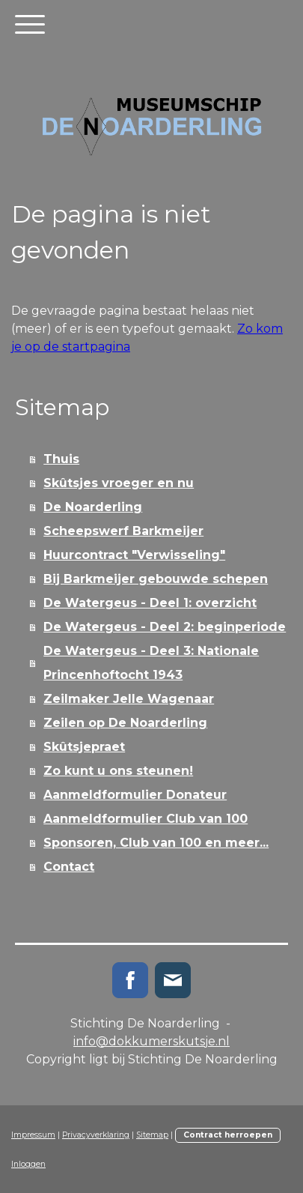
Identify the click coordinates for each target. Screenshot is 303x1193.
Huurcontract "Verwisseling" (134, 555)
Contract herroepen (227, 1135)
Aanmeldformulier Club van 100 (145, 819)
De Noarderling (92, 507)
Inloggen (28, 1164)
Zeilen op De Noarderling (125, 723)
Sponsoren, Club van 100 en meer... (156, 843)
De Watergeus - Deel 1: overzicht (150, 603)
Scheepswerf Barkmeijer (123, 531)
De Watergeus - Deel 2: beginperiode (164, 627)
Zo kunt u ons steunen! (118, 771)
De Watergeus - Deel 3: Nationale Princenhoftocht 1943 (151, 663)
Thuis (61, 459)
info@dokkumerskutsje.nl (151, 1041)
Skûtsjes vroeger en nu (118, 483)
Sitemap (152, 1135)
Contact (68, 867)
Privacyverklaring (95, 1135)
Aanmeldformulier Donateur (135, 795)
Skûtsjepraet (84, 747)
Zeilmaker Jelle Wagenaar (128, 699)
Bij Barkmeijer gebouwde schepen (155, 579)
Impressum (33, 1135)
